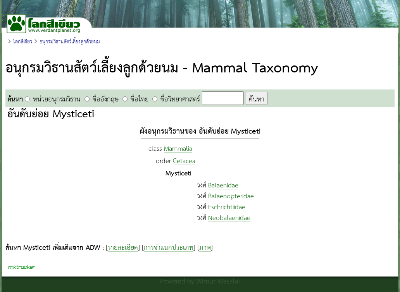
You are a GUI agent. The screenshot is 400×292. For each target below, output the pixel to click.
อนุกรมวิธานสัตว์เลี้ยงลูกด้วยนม (70, 42)
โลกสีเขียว (22, 42)
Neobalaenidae (229, 218)
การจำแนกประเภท (168, 247)
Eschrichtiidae (226, 207)
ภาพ (205, 247)
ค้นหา (256, 99)
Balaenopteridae (231, 196)
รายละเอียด (123, 247)
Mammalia (178, 149)
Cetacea (184, 161)
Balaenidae (223, 185)
